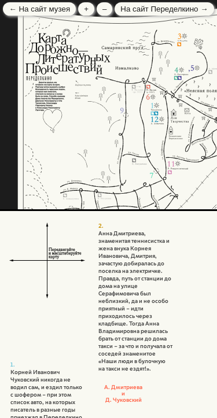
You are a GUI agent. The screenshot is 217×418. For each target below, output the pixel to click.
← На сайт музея (39, 9)
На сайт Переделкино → (164, 9)
